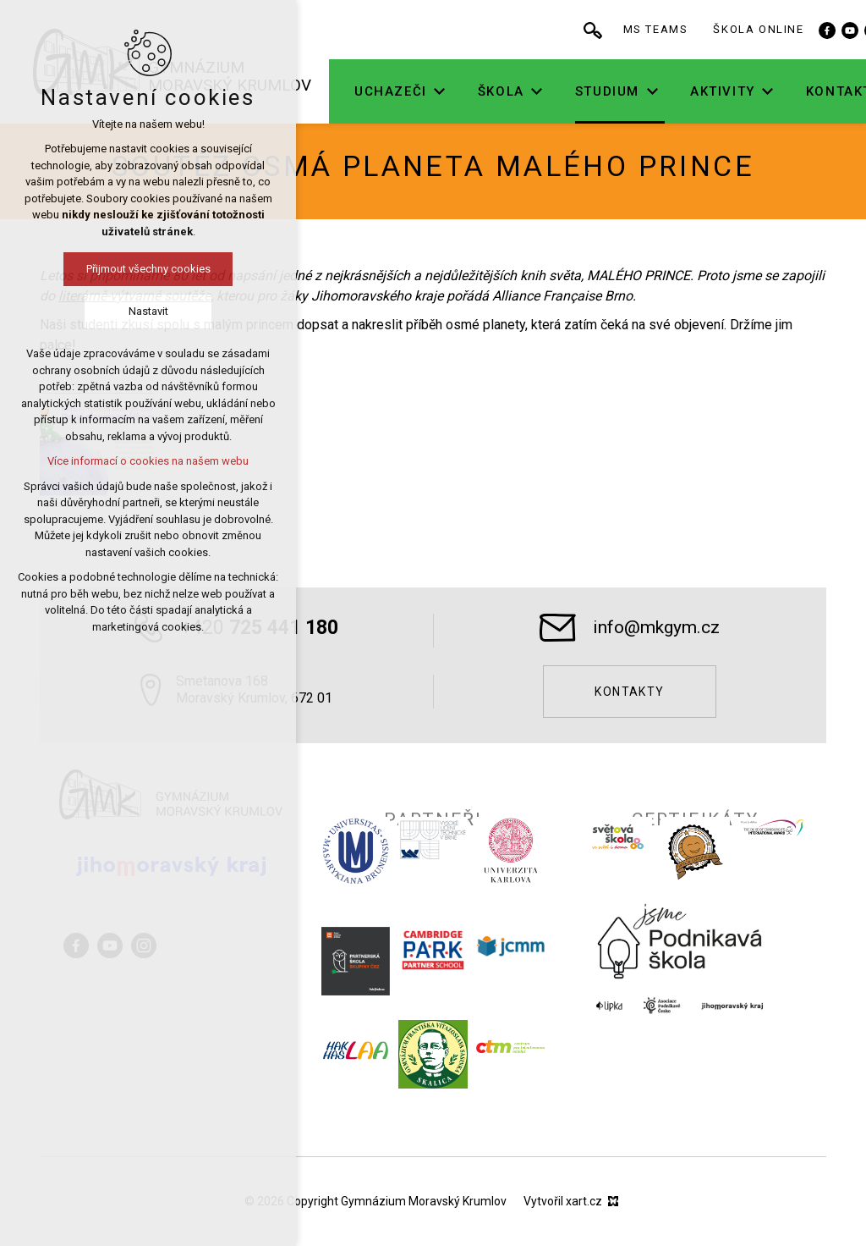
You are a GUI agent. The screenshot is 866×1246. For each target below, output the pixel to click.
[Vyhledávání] (648, 29)
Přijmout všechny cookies (89, 268)
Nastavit (89, 311)
